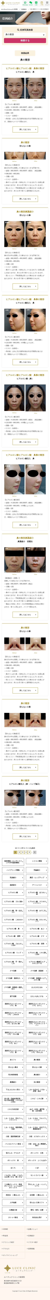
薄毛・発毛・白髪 (39, 1210)
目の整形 (40, 1082)
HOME (5, 1229)
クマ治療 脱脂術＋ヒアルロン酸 (37, 979)
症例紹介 (31, 1236)
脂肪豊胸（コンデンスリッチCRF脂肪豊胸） (13, 862)
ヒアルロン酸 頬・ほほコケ (13, 911)
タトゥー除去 (15, 1217)
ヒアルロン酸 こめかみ (13, 920)
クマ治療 (16, 971)
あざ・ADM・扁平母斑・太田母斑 (38, 1110)
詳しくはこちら (28, 129)
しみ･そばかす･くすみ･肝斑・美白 (38, 1090)
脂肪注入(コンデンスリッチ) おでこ (38, 1004)
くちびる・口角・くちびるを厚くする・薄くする (13, 1176)
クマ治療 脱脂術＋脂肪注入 (13, 988)
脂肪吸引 (16, 885)
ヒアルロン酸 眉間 (14, 936)
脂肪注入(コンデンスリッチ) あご (14, 1042)
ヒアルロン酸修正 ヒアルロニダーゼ (38, 962)
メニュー (47, 3)
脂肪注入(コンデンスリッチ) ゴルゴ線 (14, 1033)
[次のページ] (34, 852)
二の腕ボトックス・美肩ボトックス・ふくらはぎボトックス (13, 1186)
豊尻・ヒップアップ (38, 878)
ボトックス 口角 (39, 1153)
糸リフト (16, 1060)
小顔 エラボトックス (38, 1136)
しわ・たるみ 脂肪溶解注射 (13, 1128)
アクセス (5, 1249)
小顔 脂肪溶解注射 (14, 1136)
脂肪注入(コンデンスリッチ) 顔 (14, 1004)
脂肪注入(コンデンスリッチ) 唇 (14, 1051)
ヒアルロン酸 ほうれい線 (37, 893)
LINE (36, 3)
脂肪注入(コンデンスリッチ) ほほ (38, 1033)
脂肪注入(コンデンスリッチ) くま (38, 1013)
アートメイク (39, 885)
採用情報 (31, 1249)
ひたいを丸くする (39, 996)
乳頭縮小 (16, 878)
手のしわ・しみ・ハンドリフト (37, 1185)
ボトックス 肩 (15, 1160)
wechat (31, 3)
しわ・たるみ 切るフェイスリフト (13, 1119)
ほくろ (17, 1168)
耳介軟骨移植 (15, 1075)
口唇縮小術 (16, 1210)
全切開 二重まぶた (38, 1195)
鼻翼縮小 (16, 1082)
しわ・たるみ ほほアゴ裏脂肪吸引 (37, 1128)
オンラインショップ (9, 1255)
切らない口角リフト (38, 1202)
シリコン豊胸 (39, 861)
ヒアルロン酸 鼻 (15, 929)
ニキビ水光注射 (15, 1109)
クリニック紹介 (8, 1242)
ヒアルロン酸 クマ (38, 936)
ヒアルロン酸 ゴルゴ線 (13, 901)
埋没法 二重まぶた (14, 1195)
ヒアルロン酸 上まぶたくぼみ (13, 944)
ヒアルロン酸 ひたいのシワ (37, 920)
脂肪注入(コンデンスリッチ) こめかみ (14, 1013)
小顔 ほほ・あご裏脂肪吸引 (37, 1144)
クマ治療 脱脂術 (39, 971)
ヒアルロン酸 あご (38, 929)
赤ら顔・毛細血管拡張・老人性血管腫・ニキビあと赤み (13, 1100)
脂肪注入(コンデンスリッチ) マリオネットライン (38, 1023)
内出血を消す (39, 1217)
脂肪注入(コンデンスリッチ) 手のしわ (38, 1051)
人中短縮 (16, 1202)
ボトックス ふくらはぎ (37, 1160)
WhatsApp (25, 3)
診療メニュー (32, 1229)
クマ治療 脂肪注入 (14, 978)
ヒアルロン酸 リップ (14, 953)
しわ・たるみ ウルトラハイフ (37, 1119)
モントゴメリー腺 (39, 1175)
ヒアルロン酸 (15, 892)
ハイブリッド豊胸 (15, 870)
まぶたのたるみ (39, 987)
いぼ (41, 1168)
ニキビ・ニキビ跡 (39, 1099)
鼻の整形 (40, 1060)
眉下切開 (16, 996)
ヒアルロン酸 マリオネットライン (37, 902)
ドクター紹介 (32, 1242)
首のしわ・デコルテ (14, 1153)
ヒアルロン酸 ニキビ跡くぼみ (37, 953)
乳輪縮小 (40, 870)
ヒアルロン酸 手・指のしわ (13, 962)
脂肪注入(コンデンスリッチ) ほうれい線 (14, 1022)
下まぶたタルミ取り (14, 1090)
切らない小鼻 (39, 1067)
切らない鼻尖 (15, 1067)
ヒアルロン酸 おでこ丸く (37, 911)
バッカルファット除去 (14, 1144)
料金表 (5, 1236)
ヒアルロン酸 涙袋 (38, 944)
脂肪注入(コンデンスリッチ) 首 (38, 1042)
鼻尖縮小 (40, 1075)
